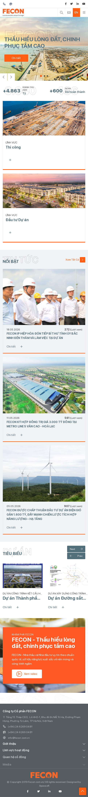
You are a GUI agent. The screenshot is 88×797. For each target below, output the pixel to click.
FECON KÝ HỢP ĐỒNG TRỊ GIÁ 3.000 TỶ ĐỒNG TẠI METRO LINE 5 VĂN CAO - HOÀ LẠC (45, 424)
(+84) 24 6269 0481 (17, 730)
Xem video (30, 674)
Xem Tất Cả (75, 260)
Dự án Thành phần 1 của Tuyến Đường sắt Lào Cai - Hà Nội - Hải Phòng (22, 598)
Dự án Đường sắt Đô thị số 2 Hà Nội (66, 598)
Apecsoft (44, 789)
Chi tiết (15, 58)
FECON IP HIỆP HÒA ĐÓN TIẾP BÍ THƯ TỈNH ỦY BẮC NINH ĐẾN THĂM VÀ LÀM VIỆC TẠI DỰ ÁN (45, 336)
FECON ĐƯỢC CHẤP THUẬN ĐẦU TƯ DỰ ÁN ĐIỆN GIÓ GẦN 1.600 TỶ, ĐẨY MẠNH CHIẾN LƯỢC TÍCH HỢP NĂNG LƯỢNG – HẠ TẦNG (47, 515)
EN (76, 12)
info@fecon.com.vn (16, 741)
